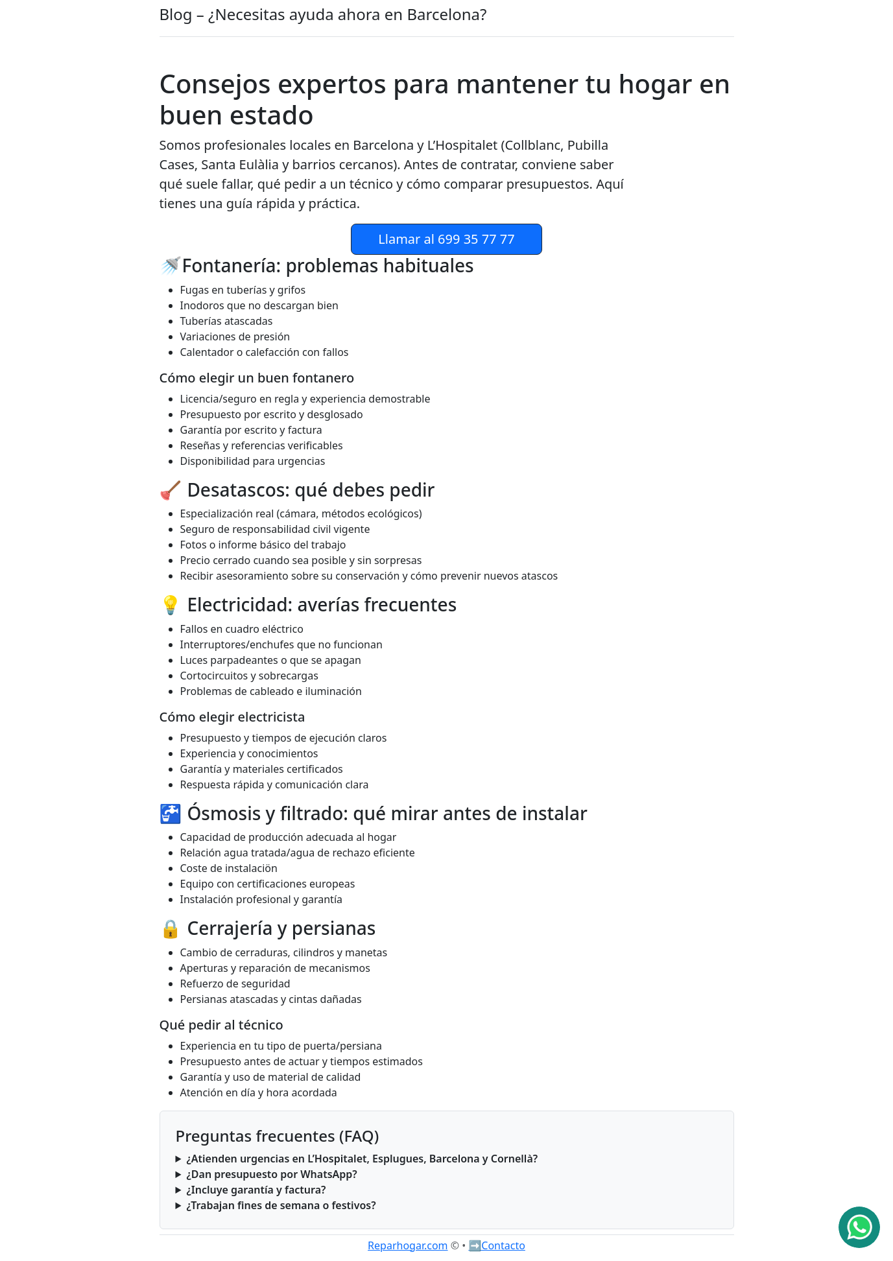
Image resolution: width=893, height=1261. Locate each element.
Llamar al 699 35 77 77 (446, 239)
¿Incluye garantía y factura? (256, 1190)
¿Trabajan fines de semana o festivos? (280, 1205)
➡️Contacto (496, 1245)
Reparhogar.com (407, 1245)
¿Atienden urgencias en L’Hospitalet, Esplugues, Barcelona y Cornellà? (362, 1158)
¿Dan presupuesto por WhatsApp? (271, 1174)
